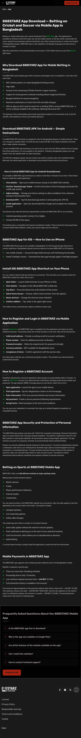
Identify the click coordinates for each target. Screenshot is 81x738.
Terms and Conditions (12, 714)
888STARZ (50, 36)
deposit (73, 51)
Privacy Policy (8, 704)
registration (13, 329)
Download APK (11, 673)
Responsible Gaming (11, 709)
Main (4, 9)
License (5, 699)
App (9, 9)
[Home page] (10, 2)
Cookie (5, 719)
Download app (72, 3)
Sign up (58, 3)
